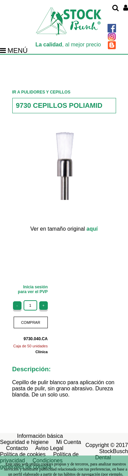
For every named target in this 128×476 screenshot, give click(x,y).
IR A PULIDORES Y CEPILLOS (41, 92)
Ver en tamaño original (64, 229)
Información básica (40, 436)
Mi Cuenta (68, 442)
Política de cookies (22, 454)
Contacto (17, 448)
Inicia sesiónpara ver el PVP (32, 289)
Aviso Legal (49, 448)
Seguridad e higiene (24, 442)
